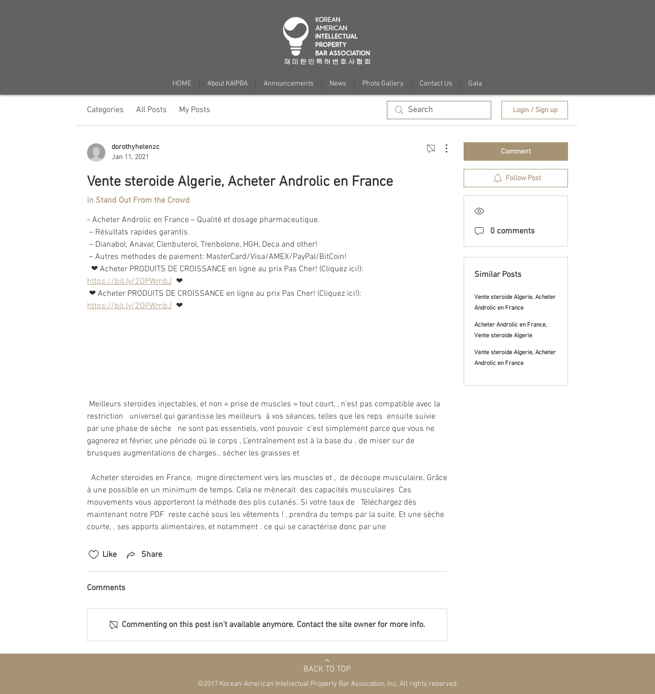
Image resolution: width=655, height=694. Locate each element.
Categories (105, 110)
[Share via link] (143, 555)
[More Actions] (441, 148)
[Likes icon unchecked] (93, 555)
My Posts (194, 110)
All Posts (151, 110)
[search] (439, 110)
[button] (475, 84)
